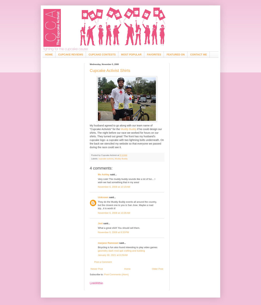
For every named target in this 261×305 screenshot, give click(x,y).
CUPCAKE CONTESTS (102, 54)
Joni (100, 223)
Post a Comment (103, 262)
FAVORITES (154, 54)
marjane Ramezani (108, 243)
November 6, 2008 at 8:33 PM (113, 232)
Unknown (103, 197)
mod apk (118, 250)
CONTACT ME (198, 54)
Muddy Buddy (128, 129)
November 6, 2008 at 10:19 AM (114, 186)
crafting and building (134, 250)
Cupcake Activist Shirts (110, 70)
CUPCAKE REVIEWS (70, 54)
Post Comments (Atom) (116, 274)
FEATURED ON (176, 54)
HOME (49, 54)
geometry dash (105, 250)
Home (127, 269)
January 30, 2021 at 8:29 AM (113, 255)
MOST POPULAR (131, 54)
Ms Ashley (103, 174)
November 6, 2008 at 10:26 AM (114, 213)
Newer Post (97, 269)
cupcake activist (106, 158)
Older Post (157, 269)
